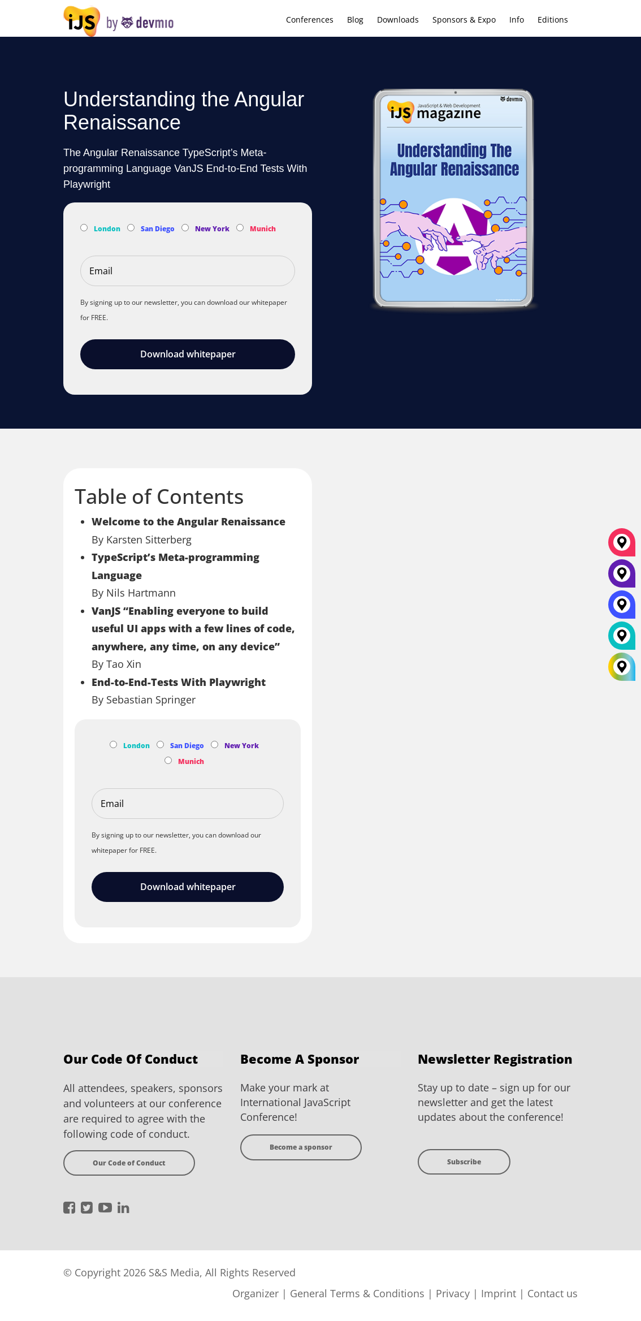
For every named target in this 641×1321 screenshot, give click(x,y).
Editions (553, 19)
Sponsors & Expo (464, 19)
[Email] (187, 271)
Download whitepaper (188, 354)
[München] (621, 547)
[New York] (621, 578)
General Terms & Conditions (357, 1293)
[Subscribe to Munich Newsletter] (240, 227)
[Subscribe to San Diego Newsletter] (131, 227)
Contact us (552, 1293)
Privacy (453, 1293)
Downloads (398, 19)
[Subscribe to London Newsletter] (84, 227)
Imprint (498, 1293)
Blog (355, 19)
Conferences (310, 19)
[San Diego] (621, 609)
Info (516, 19)
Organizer (255, 1293)
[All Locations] (621, 667)
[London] (621, 640)
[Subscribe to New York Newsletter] (185, 227)
